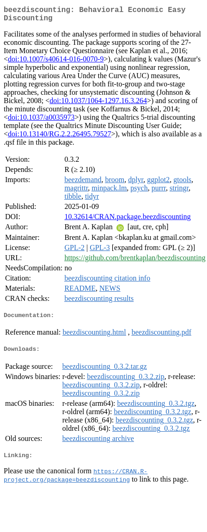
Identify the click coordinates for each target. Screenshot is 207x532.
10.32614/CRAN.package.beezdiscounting (127, 220)
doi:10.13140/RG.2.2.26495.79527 (59, 137)
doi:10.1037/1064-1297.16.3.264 (98, 104)
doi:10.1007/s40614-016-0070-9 (56, 63)
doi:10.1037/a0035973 (41, 121)
